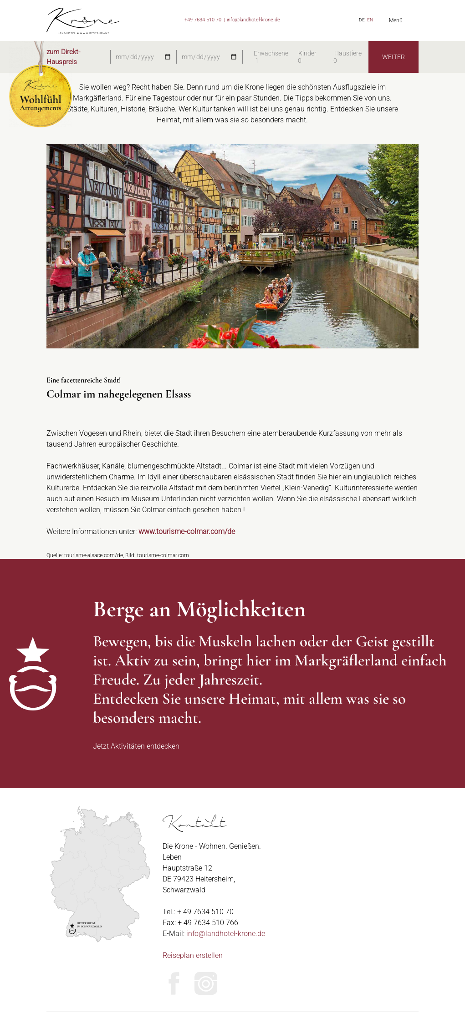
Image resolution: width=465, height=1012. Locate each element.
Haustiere (348, 53)
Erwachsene (271, 53)
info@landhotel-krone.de (253, 20)
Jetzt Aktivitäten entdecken (136, 746)
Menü (396, 20)
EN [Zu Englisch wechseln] (370, 19)
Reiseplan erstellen (193, 955)
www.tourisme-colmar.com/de (186, 531)
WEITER (393, 56)
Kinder (307, 53)
